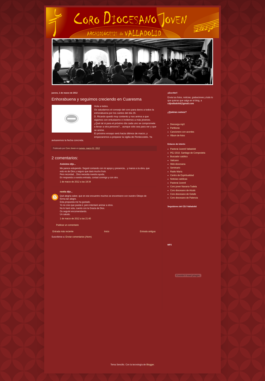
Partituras (175, 128)
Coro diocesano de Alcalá (182, 190)
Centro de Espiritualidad (182, 175)
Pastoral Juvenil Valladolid (183, 149)
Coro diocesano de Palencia (184, 197)
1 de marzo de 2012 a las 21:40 (75, 218)
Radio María (176, 171)
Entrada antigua (148, 231)
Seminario (175, 167)
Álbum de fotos (177, 135)
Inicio (106, 231)
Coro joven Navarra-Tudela (183, 186)
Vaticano (174, 160)
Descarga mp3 (177, 124)
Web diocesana (178, 164)
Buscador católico (179, 156)
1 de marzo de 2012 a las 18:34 (75, 181)
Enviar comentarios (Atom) (79, 237)
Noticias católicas (178, 179)
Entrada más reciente (62, 231)
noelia (63, 191)
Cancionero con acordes (182, 132)
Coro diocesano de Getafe (183, 194)
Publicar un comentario (67, 225)
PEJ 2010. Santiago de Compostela (187, 153)
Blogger (150, 364)
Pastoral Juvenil (178, 183)
